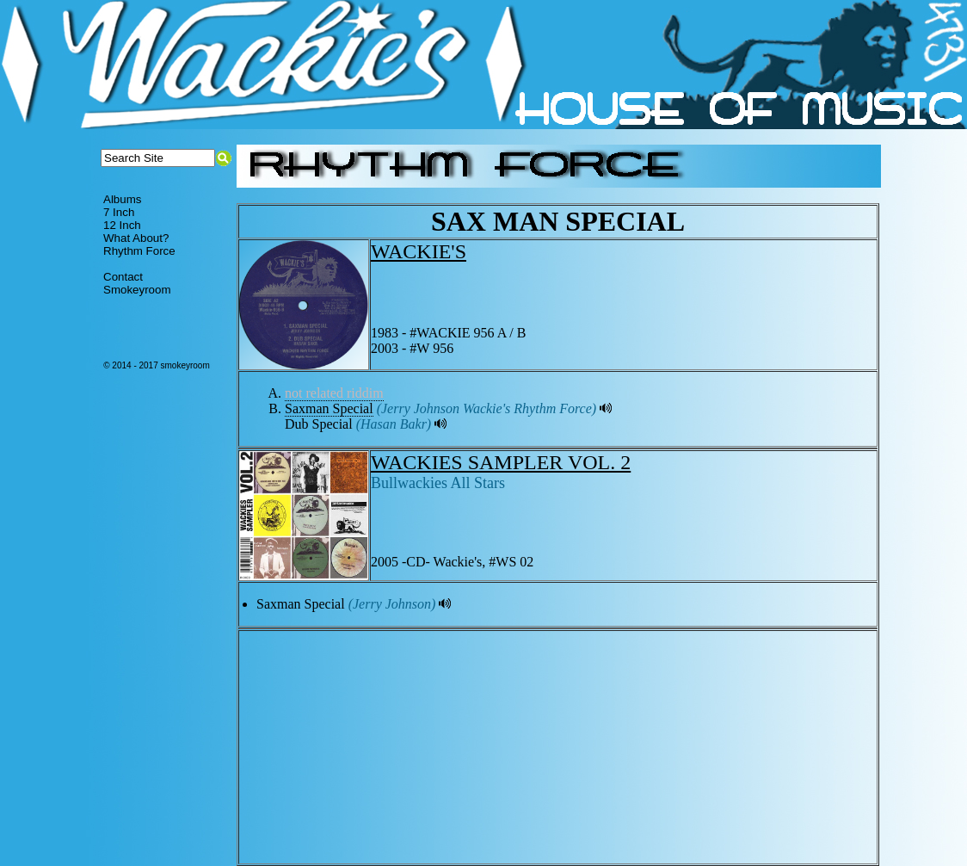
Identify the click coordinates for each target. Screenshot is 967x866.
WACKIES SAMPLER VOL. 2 (501, 462)
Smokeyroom (137, 289)
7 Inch (118, 212)
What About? (136, 238)
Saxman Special (329, 408)
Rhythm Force (139, 250)
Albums (122, 199)
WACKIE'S (418, 251)
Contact (123, 276)
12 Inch (122, 225)
